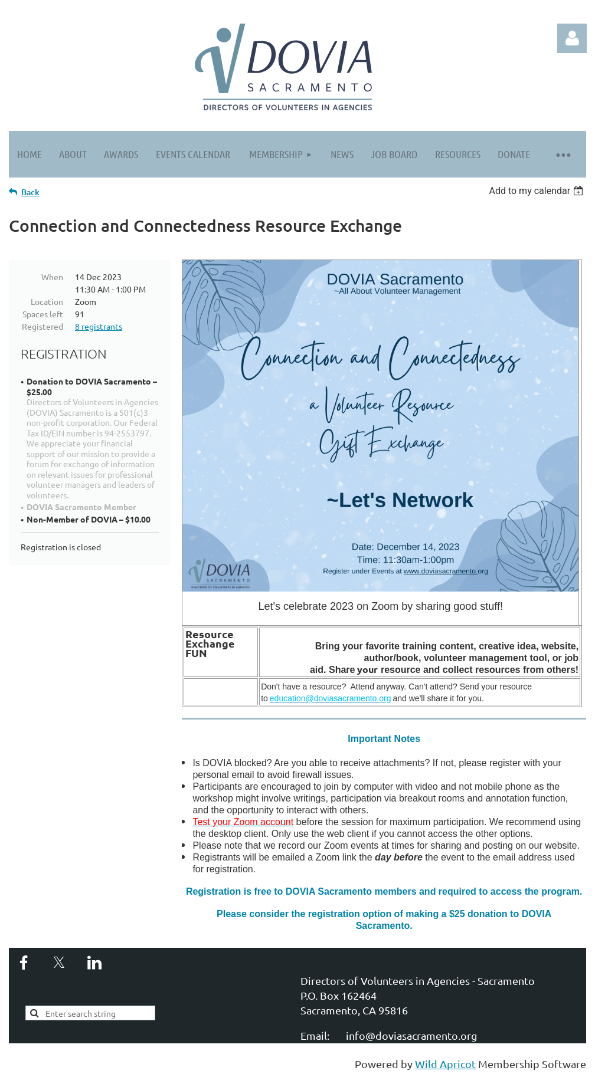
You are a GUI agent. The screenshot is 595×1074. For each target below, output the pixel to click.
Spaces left (42, 313)
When (52, 276)
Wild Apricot (445, 1063)
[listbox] (537, 190)
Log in (572, 38)
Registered (42, 326)
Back (30, 192)
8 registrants (98, 326)
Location (47, 301)
